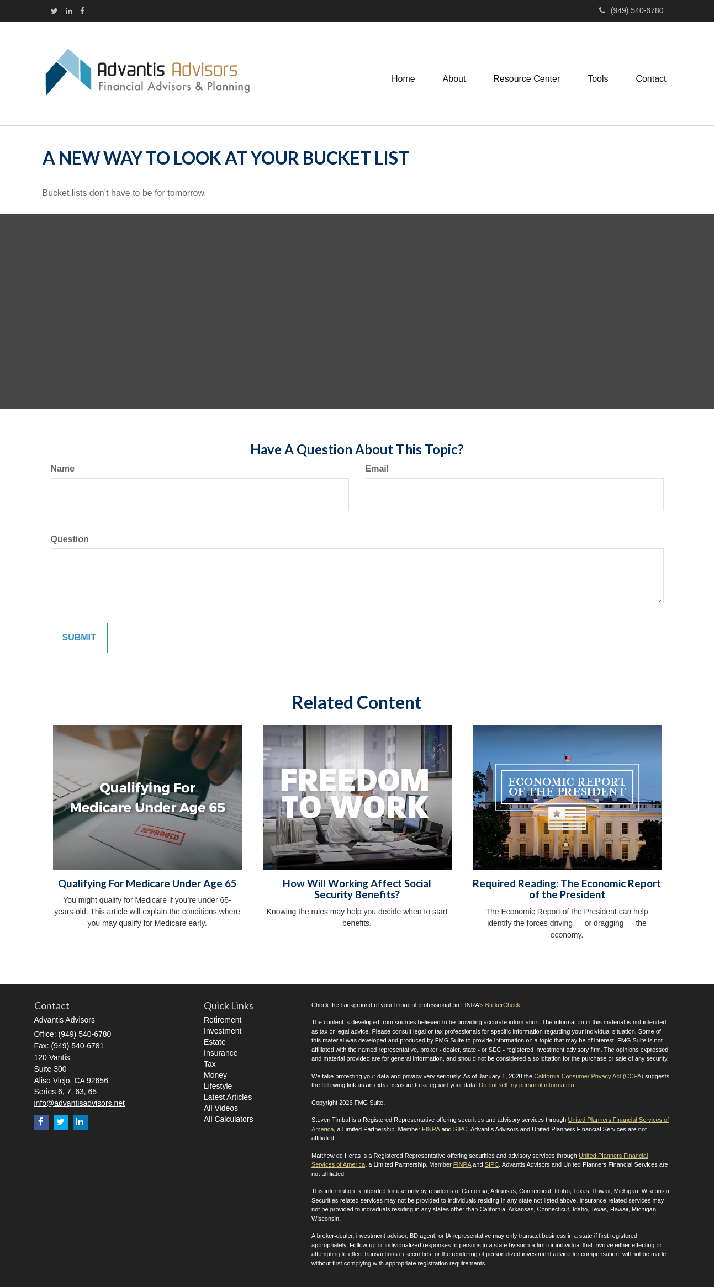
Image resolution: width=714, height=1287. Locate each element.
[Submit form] (79, 638)
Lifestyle (218, 1086)
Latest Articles (228, 1097)
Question (70, 539)
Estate (215, 1041)
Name (63, 468)
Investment (222, 1030)
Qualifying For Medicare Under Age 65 (147, 883)
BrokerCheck (503, 1005)
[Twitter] (54, 11)
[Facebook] (82, 11)
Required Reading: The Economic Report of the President (567, 889)
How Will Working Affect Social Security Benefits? (357, 889)
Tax (210, 1064)
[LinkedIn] (69, 11)
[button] (454, 74)
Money (215, 1075)
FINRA (431, 1129)
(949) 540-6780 (631, 10)
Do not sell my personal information (526, 1085)
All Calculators (228, 1119)
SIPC (460, 1129)
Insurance (220, 1052)
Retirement (222, 1019)
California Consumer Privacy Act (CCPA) (588, 1076)
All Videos (221, 1108)
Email (377, 468)
